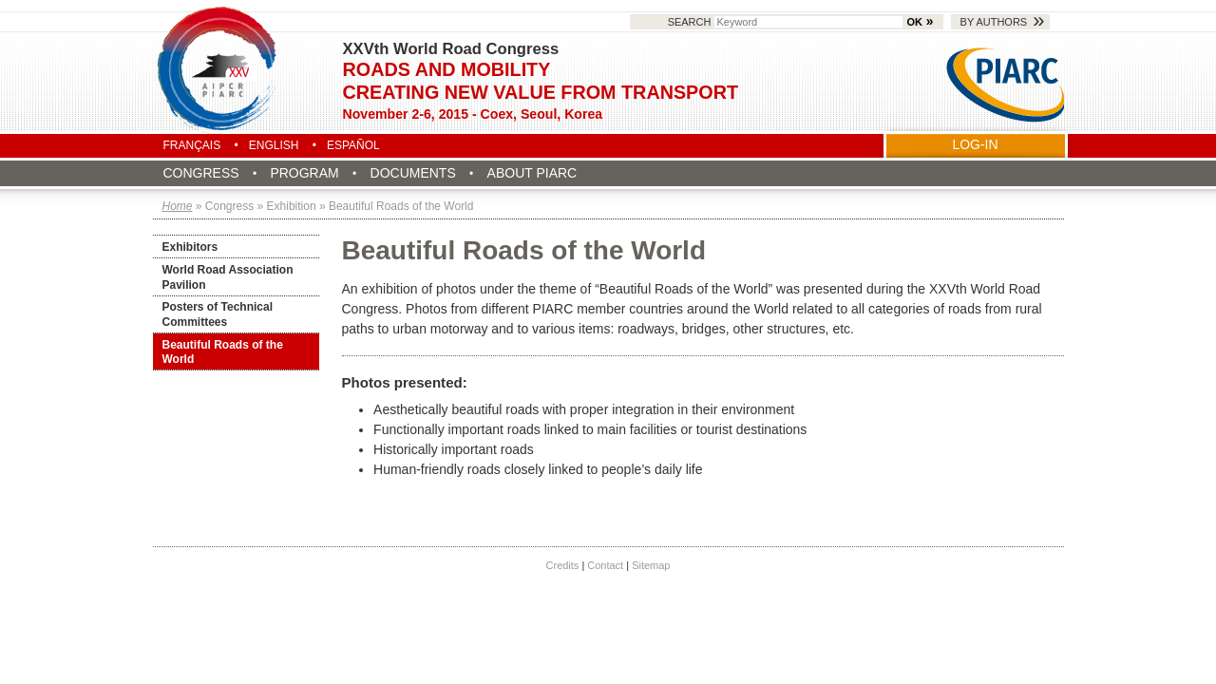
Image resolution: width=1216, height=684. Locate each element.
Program (304, 172)
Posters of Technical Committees (217, 314)
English (274, 145)
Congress (201, 172)
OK (914, 22)
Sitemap (651, 565)
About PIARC (532, 172)
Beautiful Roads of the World (222, 352)
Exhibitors (190, 247)
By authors (994, 22)
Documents (413, 172)
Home (177, 206)
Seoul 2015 (218, 68)
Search (787, 22)
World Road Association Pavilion (228, 277)
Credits (563, 565)
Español (353, 145)
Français (192, 145)
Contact (605, 565)
